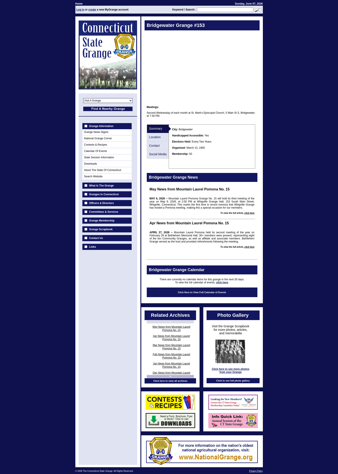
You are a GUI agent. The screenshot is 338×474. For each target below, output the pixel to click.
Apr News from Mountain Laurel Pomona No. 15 (171, 338)
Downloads (90, 163)
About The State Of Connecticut (102, 170)
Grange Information (101, 126)
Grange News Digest (96, 132)
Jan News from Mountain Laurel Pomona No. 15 (171, 365)
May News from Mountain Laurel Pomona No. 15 (171, 328)
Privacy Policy (256, 471)
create (92, 9)
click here (249, 213)
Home (79, 3)
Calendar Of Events (95, 151)
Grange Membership (102, 220)
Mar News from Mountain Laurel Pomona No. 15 (171, 347)
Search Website (93, 176)
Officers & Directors (101, 203)
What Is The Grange (101, 185)
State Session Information (99, 157)
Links (92, 246)
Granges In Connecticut (104, 194)
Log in (80, 9)
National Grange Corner (98, 138)
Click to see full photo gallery (233, 380)
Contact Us (96, 238)
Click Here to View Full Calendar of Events (202, 292)
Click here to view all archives (170, 381)
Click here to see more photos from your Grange (230, 371)
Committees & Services (103, 211)
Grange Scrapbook (101, 229)
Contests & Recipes (95, 144)
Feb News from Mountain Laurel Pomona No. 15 (171, 356)
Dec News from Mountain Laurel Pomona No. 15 (171, 374)
